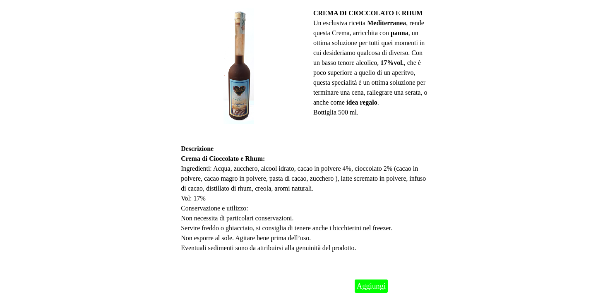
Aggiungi (371, 286)
